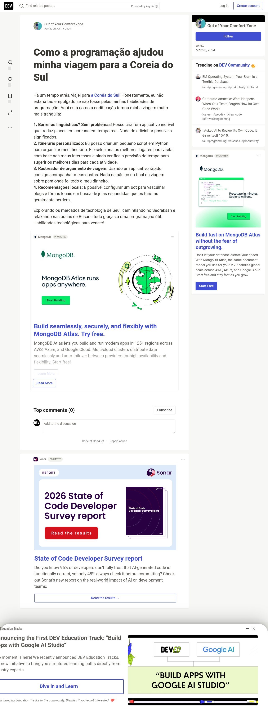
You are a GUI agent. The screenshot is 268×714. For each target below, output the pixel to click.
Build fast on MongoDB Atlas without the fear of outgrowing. (228, 241)
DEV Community (234, 65)
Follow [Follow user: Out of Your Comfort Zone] (228, 36)
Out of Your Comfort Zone (63, 24)
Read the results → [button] (105, 598)
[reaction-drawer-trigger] (10, 64)
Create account (248, 6)
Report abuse (118, 441)
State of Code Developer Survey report (88, 558)
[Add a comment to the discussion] (108, 426)
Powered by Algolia (144, 6)
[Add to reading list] (10, 98)
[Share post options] (10, 128)
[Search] (21, 6)
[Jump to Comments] (10, 81)
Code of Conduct (93, 441)
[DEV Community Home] (8, 6)
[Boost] (10, 112)
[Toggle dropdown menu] (172, 237)
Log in (223, 6)
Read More (44, 383)
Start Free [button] (206, 286)
